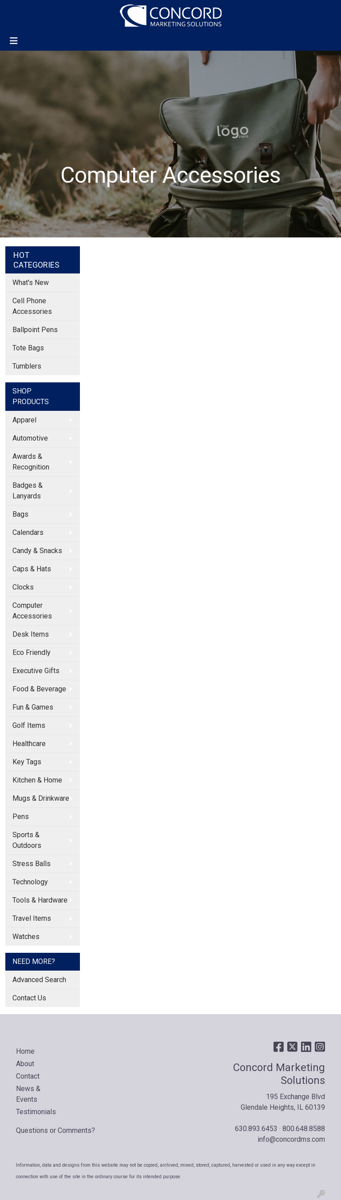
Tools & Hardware (39, 900)
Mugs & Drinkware (40, 798)
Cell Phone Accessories (32, 306)
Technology (30, 882)
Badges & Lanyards (27, 490)
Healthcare (29, 743)
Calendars (28, 532)
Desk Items (30, 634)
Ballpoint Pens (35, 329)
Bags (20, 514)
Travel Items (31, 918)
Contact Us (29, 998)
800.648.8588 (303, 1128)
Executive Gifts (35, 670)
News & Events (28, 1094)
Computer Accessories (32, 610)
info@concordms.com (291, 1139)
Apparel (24, 420)
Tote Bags (28, 348)
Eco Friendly (31, 652)
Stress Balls (31, 863)
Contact (28, 1076)
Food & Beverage (39, 689)
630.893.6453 (256, 1128)
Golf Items (28, 725)
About (25, 1064)
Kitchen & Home (37, 780)
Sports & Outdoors (26, 840)
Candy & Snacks (37, 550)
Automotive (30, 438)
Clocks (23, 587)
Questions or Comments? (55, 1130)
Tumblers (26, 366)
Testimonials (36, 1112)
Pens (20, 816)
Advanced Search (39, 979)
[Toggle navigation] (13, 41)
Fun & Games (32, 707)
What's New (30, 282)
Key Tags (26, 762)
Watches (26, 936)
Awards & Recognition (30, 461)
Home (25, 1051)
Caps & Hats (31, 569)
